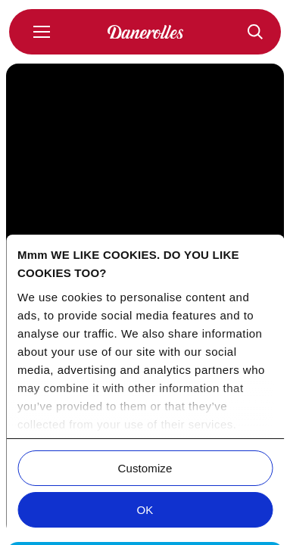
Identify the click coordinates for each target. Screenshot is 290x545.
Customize (145, 468)
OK (145, 509)
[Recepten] (255, 31)
